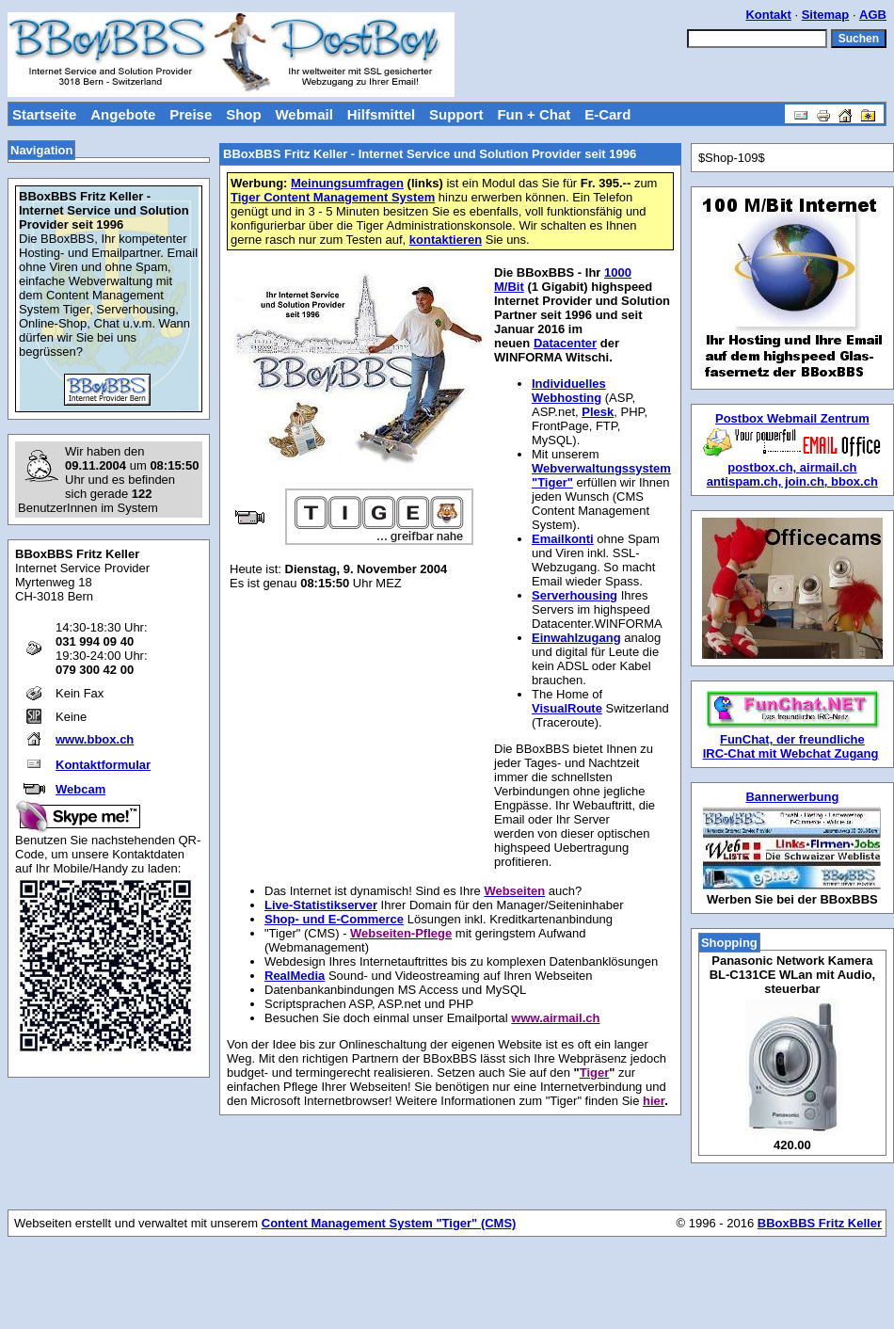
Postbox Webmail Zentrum (792, 418)
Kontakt (767, 15)
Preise (190, 114)
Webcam (80, 789)
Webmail (303, 114)
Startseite (44, 114)
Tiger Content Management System (333, 197)
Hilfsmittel (381, 114)
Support (456, 114)
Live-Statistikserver (320, 905)
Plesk (598, 412)
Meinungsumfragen (347, 183)
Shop (244, 114)
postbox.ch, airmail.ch (791, 467)
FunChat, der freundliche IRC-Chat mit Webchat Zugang (791, 746)
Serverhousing (574, 595)
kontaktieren (445, 239)
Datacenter (565, 343)
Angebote (122, 114)
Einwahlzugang (576, 638)
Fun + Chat (533, 114)
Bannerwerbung (791, 797)
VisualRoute (567, 708)
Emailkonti (563, 539)
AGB (872, 15)
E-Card (607, 114)
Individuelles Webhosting (569, 390)
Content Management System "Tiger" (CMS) (389, 1223)
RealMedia (294, 976)
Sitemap (826, 15)
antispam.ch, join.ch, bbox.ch (792, 481)
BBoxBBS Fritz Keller (820, 1223)
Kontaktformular (103, 765)
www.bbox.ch (95, 739)
